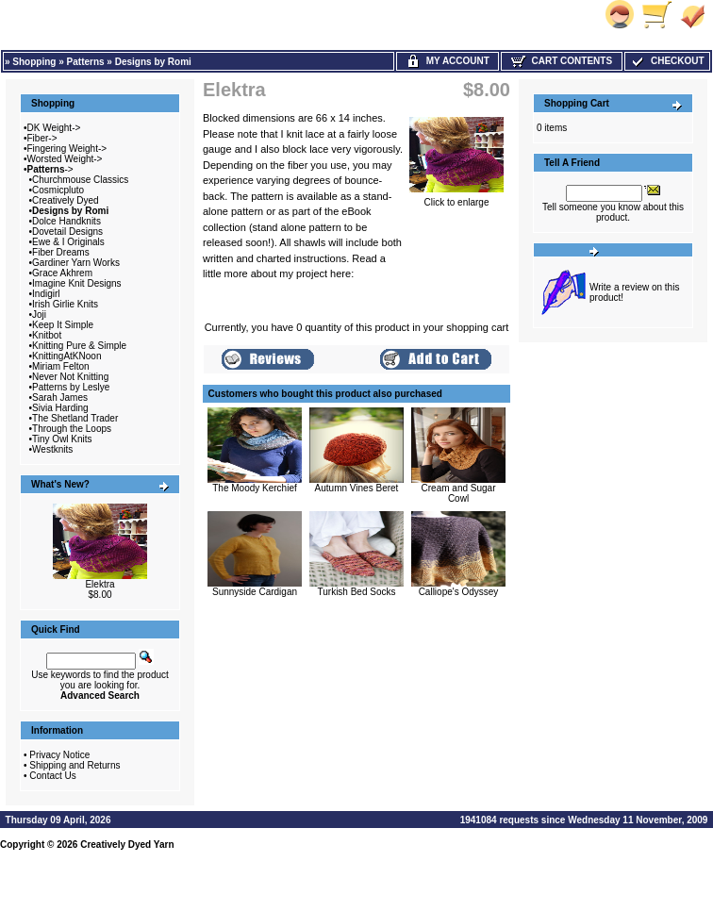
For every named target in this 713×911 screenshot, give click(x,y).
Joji (39, 314)
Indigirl (45, 294)
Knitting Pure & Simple (79, 345)
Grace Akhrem (62, 273)
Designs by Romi (153, 62)
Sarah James (60, 397)
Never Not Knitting (70, 377)
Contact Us (52, 775)
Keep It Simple (62, 325)
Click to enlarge (456, 198)
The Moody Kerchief (254, 488)
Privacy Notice (59, 755)
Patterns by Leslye (70, 387)
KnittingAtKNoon (66, 356)
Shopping (34, 62)
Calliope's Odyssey (459, 592)
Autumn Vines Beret (357, 488)
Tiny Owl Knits (62, 439)
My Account (447, 61)
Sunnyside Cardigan (254, 592)
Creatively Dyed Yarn (127, 844)
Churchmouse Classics (80, 179)
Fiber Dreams (61, 252)
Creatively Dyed (65, 200)
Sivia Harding (60, 408)
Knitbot (46, 335)
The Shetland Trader (75, 418)
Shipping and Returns (74, 765)
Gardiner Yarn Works (76, 262)
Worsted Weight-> (65, 159)
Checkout (667, 61)
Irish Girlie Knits (65, 304)
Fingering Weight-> (67, 148)
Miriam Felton (61, 366)
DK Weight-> (54, 128)
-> (50, 169)
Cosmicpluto (58, 190)
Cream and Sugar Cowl (459, 493)
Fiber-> (42, 138)
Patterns (86, 62)
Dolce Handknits (66, 221)
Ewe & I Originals (68, 242)
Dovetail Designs (67, 231)
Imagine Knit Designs (77, 283)
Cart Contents (561, 61)
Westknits (52, 449)
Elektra (99, 584)
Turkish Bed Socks (357, 592)
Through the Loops (71, 428)
